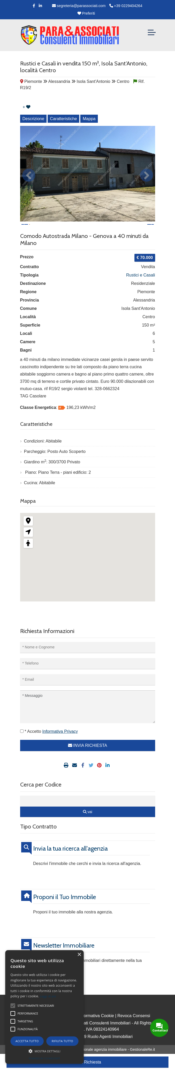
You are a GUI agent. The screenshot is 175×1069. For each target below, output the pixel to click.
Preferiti (86, 13)
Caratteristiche (63, 118)
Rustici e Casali (140, 290)
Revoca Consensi (133, 1031)
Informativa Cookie (96, 1031)
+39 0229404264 (125, 6)
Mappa (89, 118)
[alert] (44, 1007)
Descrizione (33, 118)
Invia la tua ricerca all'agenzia (70, 863)
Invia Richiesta (87, 1062)
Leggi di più (48, 996)
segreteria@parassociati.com (79, 6)
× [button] (79, 955)
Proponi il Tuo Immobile (64, 912)
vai (87, 827)
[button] (44, 1051)
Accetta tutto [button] (27, 1041)
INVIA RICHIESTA (87, 760)
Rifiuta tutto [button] (62, 1041)
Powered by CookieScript (44, 1058)
